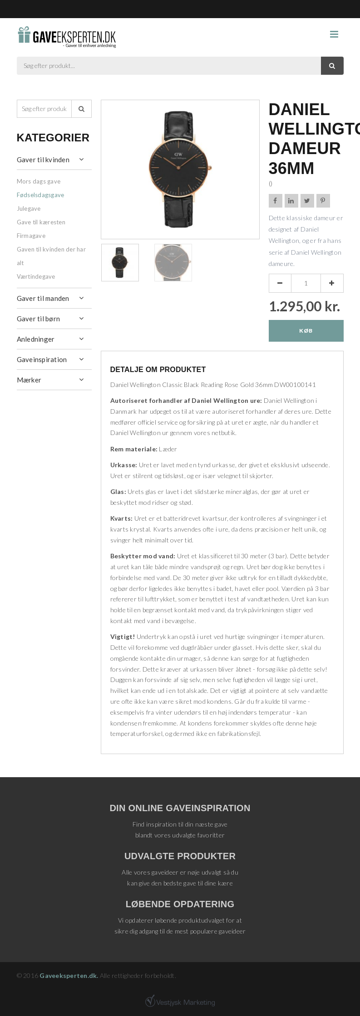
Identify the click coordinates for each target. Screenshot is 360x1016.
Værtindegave (36, 276)
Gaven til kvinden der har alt (51, 256)
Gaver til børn (38, 318)
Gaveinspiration (42, 359)
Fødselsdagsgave (40, 194)
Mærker (29, 380)
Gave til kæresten (41, 222)
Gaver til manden (43, 298)
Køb (305, 330)
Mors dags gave (39, 181)
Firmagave (31, 235)
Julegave (29, 208)
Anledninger (36, 339)
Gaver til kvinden (43, 159)
